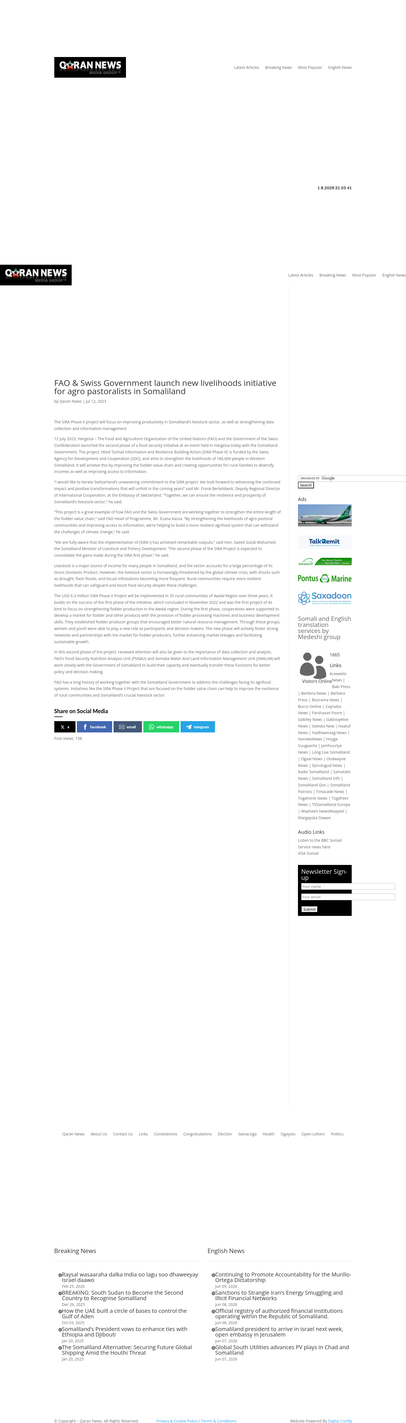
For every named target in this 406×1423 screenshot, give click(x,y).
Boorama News (325, 699)
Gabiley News (310, 719)
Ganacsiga (247, 1134)
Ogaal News (311, 758)
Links (134, 28)
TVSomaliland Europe (331, 804)
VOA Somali (308, 853)
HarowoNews (310, 739)
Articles (89, 28)
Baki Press (341, 686)
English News (340, 67)
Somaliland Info (326, 778)
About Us (115, 28)
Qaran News (65, 28)
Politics (337, 1134)
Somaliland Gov (312, 785)
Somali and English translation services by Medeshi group (324, 627)
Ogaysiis (288, 1134)
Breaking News (278, 67)
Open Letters (313, 1134)
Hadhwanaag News (329, 732)
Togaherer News (312, 798)
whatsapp (161, 727)
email (127, 727)
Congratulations (197, 1134)
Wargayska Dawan (314, 817)
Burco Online (309, 706)
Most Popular (310, 67)
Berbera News (313, 693)
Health (269, 1134)
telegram (197, 727)
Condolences (165, 1134)
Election (225, 1134)
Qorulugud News (327, 765)
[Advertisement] (203, 119)
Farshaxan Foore (327, 712)
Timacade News (330, 791)
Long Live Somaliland (331, 752)
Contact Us (155, 28)
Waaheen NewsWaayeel (322, 811)
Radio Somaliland (313, 771)
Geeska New (323, 726)
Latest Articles (246, 67)
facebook (94, 727)
